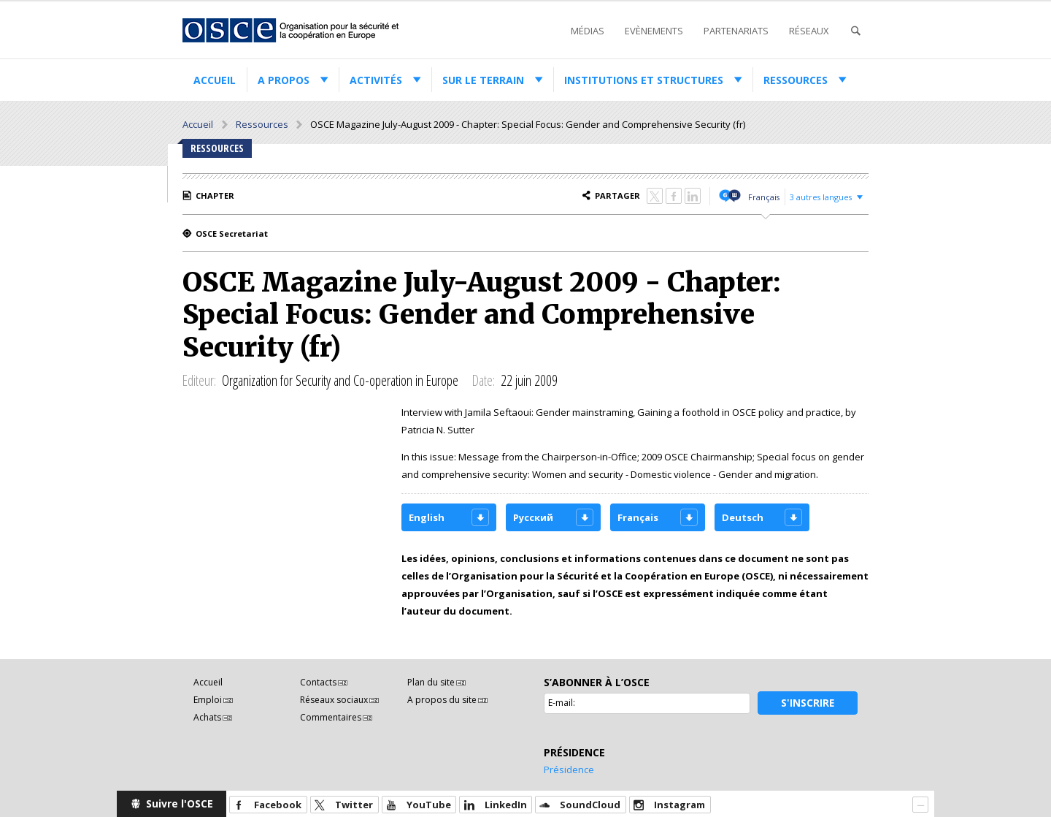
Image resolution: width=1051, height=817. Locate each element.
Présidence (569, 769)
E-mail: (561, 702)
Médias (587, 30)
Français (763, 196)
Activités (376, 80)
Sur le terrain (483, 80)
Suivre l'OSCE (179, 803)
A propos (283, 80)
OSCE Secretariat (232, 233)
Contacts (318, 682)
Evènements (654, 30)
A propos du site (442, 700)
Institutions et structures (643, 80)
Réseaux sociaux (334, 700)
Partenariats (736, 30)
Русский (533, 517)
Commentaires (330, 717)
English (426, 517)
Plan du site (431, 682)
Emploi (207, 700)
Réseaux (809, 30)
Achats (207, 717)
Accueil (214, 80)
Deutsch (742, 517)
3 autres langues (821, 196)
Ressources (795, 80)
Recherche (855, 31)
